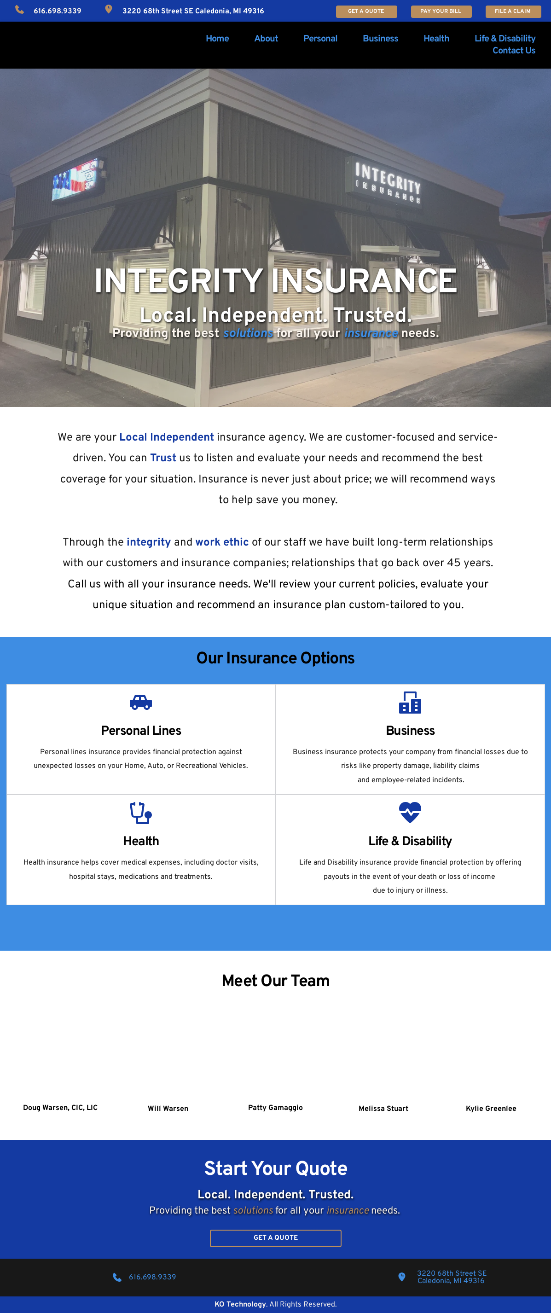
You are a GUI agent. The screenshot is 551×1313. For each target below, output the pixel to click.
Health (141, 842)
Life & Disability (410, 842)
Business (410, 731)
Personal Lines (141, 731)
